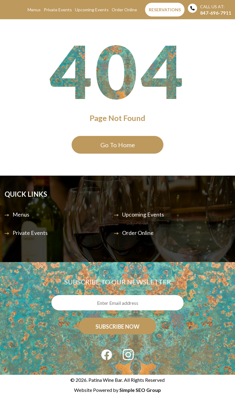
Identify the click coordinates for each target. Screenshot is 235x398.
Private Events (58, 9)
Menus (34, 9)
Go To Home (117, 144)
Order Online (124, 9)
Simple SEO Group (140, 390)
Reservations (165, 9)
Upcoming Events (92, 9)
